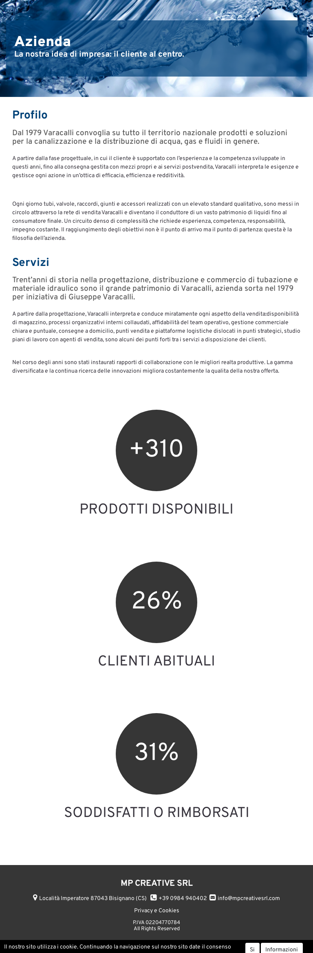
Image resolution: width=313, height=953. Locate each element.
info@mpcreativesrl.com (249, 898)
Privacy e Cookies (156, 910)
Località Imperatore (93, 898)
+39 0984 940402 (183, 898)
